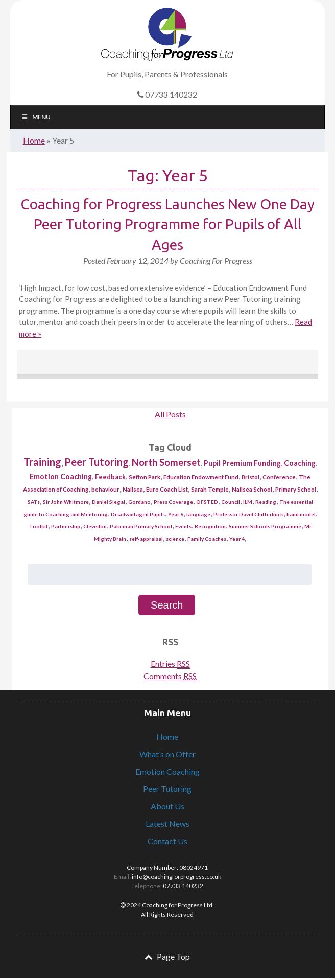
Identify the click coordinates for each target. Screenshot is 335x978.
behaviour (105, 489)
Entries (170, 664)
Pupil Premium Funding (242, 463)
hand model (301, 514)
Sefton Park (144, 477)
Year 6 (175, 514)
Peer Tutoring (96, 462)
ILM (247, 502)
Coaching (300, 463)
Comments (170, 676)
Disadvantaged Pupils (138, 514)
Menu (36, 117)
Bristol (250, 477)
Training (42, 462)
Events (183, 526)
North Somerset (166, 462)
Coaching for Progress (167, 34)
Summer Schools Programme (265, 526)
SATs (34, 502)
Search (167, 605)
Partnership (65, 526)
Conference (279, 477)
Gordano (139, 502)
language (198, 514)
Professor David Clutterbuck (248, 514)
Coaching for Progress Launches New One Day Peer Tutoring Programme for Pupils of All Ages (167, 224)
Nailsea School (252, 489)
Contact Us (167, 841)
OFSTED (207, 502)
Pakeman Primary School (141, 526)
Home (34, 140)
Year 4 (237, 538)
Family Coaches (206, 538)
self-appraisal (146, 538)
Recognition (210, 526)
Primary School (295, 489)
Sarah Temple (210, 489)
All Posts (170, 414)
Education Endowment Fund (200, 477)
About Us (167, 806)
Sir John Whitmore (66, 502)
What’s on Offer (167, 754)
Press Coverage (173, 502)
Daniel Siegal (108, 502)
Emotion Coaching (61, 476)
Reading (265, 502)
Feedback (110, 477)
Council (230, 502)
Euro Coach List (167, 489)
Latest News (167, 823)
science (175, 538)
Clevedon (95, 526)
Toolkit (38, 526)
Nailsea (133, 489)
